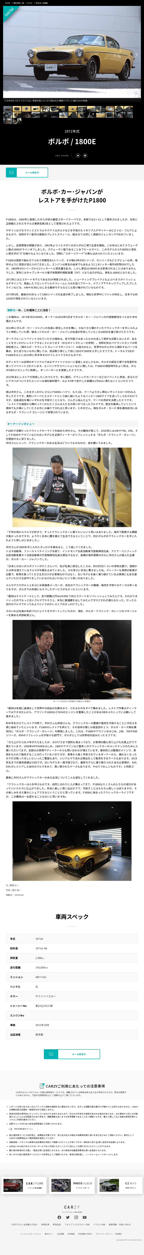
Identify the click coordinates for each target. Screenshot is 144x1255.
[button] (137, 55)
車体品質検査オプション (23, 1129)
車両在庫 (45, 1224)
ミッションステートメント (30, 1234)
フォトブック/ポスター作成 (77, 1224)
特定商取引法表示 (85, 1234)
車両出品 (57, 1224)
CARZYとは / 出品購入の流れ (24, 1224)
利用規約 (118, 1234)
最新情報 (113, 1224)
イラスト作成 (99, 1224)
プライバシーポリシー (104, 1234)
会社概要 (60, 1234)
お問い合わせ (125, 1224)
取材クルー (49, 1234)
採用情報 (71, 1234)
